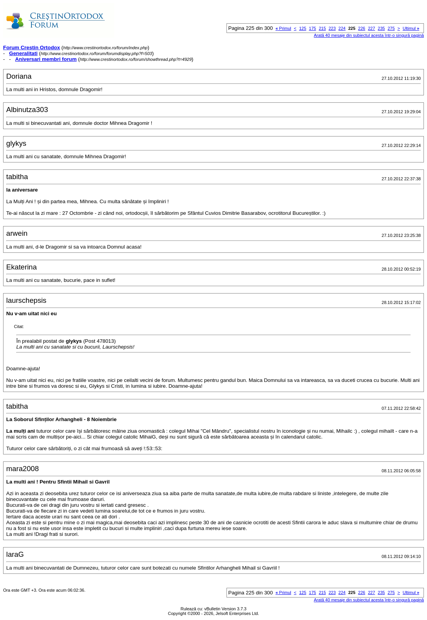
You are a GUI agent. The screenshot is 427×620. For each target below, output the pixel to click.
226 (361, 28)
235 (381, 28)
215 (322, 28)
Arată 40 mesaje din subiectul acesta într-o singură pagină (369, 35)
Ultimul (411, 28)
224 (342, 28)
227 (371, 28)
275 (390, 28)
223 (331, 28)
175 (312, 28)
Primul (283, 28)
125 (302, 28)
